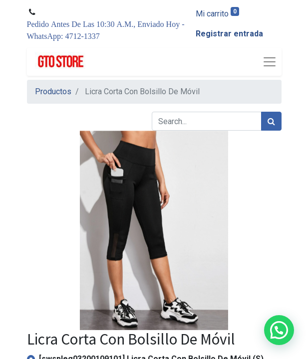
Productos (53, 91)
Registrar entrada (229, 33)
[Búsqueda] (271, 121)
